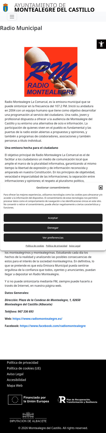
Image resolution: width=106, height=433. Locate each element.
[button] (101, 44)
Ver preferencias (53, 237)
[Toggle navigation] (12, 16)
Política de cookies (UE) (24, 368)
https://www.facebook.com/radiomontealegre (53, 326)
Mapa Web (15, 385)
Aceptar (53, 218)
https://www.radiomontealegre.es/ (37, 319)
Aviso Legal (74, 245)
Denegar (53, 227)
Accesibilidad (16, 380)
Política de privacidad (56, 245)
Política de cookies (35, 245)
